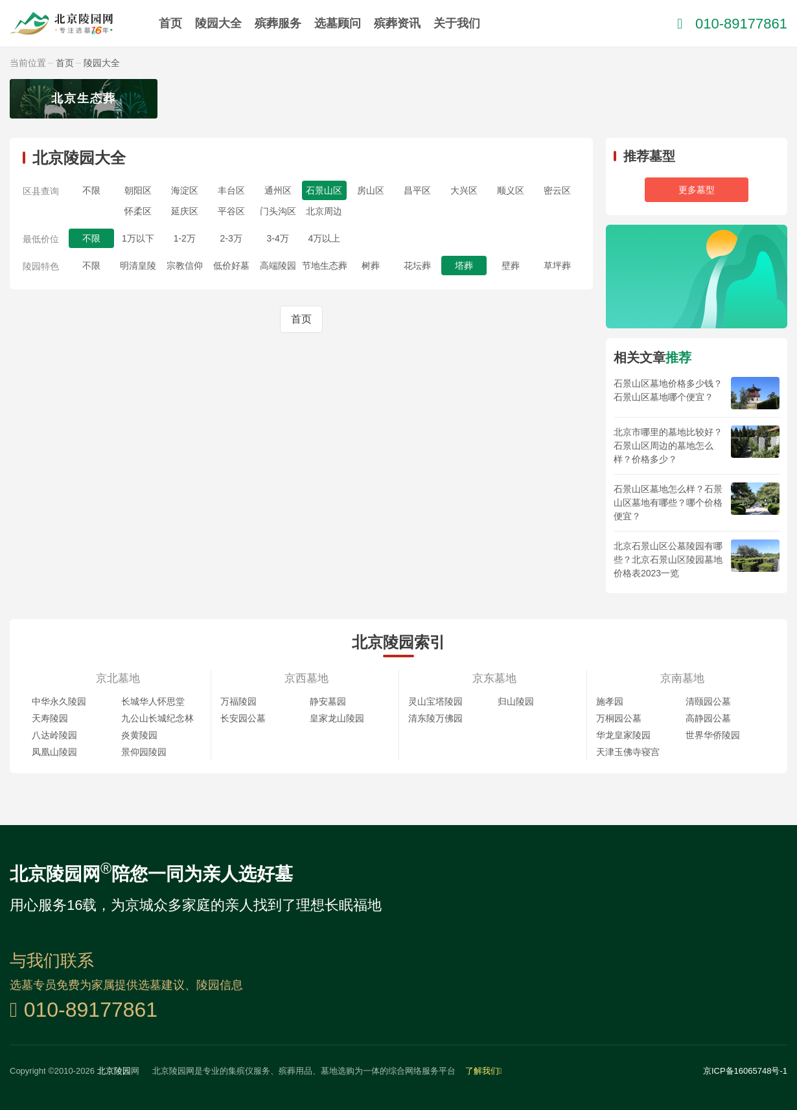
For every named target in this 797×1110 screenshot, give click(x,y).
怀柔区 (138, 211)
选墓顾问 (337, 23)
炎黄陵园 (139, 735)
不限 (91, 190)
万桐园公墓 (618, 718)
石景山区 (324, 190)
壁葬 (511, 265)
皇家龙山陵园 (337, 718)
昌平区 (417, 190)
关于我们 (456, 23)
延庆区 (184, 211)
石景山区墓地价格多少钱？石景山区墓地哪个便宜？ (668, 390)
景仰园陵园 (144, 752)
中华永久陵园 (59, 701)
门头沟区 (278, 211)
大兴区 (464, 190)
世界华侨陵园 (713, 735)
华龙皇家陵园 (623, 735)
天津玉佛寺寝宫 (628, 752)
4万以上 (324, 238)
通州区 (278, 190)
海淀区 (184, 190)
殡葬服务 (278, 23)
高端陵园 (278, 265)
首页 (170, 23)
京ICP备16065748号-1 (745, 1071)
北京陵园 (114, 1071)
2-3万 (231, 238)
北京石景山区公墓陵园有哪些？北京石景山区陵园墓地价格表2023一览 (668, 559)
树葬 (371, 265)
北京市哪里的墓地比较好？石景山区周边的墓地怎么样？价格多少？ (668, 445)
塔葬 (464, 265)
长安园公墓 (243, 718)
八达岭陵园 (54, 735)
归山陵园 (516, 701)
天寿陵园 (50, 718)
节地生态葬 (324, 265)
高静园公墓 (708, 718)
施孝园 (609, 701)
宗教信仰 (185, 265)
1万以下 (138, 238)
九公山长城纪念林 (157, 718)
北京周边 (324, 211)
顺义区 (510, 190)
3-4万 (277, 238)
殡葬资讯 (397, 23)
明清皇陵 (138, 265)
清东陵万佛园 (435, 718)
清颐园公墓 (708, 701)
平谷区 (231, 211)
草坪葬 (557, 265)
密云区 (557, 190)
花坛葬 (417, 265)
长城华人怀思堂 (153, 701)
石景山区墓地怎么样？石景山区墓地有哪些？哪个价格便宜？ (668, 502)
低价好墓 (231, 265)
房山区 (370, 190)
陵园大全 (218, 23)
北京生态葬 (83, 98)
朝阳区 (138, 190)
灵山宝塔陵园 (435, 701)
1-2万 (185, 238)
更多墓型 (696, 190)
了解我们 (483, 1071)
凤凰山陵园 (54, 752)
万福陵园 (238, 701)
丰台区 (231, 190)
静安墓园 (328, 701)
